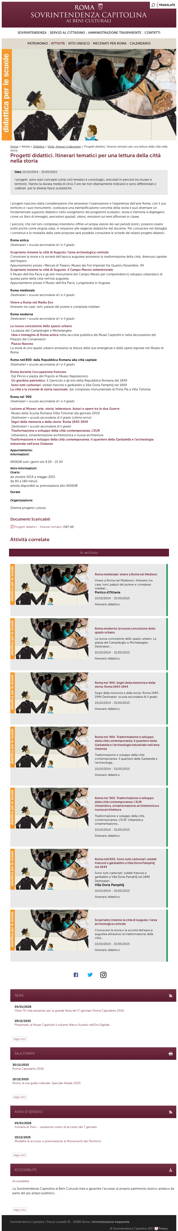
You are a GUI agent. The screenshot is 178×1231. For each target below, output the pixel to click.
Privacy (163, 1228)
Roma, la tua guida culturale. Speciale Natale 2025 (46, 1083)
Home (14, 146)
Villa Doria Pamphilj (109, 885)
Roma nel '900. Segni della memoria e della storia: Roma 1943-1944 (125, 685)
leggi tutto (20, 1038)
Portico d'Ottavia (107, 592)
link (164, 611)
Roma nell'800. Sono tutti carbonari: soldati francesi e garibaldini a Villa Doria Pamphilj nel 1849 (126, 863)
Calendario (140, 43)
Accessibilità (20, 1181)
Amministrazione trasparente (114, 33)
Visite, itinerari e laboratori (64, 146)
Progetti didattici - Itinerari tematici (38, 527)
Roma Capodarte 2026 (28, 1069)
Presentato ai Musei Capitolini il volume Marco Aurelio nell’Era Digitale (62, 1025)
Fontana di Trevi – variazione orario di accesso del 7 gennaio (56, 1127)
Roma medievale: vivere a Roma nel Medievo (126, 574)
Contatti (152, 33)
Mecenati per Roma (110, 43)
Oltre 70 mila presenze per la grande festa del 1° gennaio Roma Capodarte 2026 (69, 1010)
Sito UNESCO (79, 43)
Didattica (38, 146)
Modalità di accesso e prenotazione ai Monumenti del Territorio (58, 1141)
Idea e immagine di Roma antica (35, 335)
